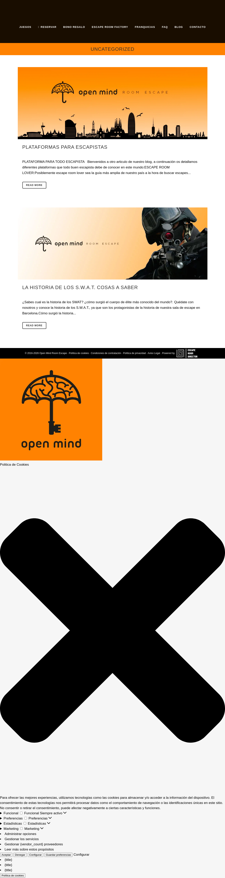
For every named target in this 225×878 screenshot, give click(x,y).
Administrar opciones (20, 834)
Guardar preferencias (58, 854)
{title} (8, 860)
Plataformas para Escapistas (65, 147)
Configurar (35, 854)
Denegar (20, 854)
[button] (112, 631)
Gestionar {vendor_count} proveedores (34, 844)
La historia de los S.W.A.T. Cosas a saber (80, 287)
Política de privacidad (134, 353)
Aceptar (6, 854)
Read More (34, 185)
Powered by (181, 353)
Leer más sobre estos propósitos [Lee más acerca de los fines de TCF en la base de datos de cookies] (29, 849)
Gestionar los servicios (22, 839)
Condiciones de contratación (106, 353)
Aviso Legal (154, 353)
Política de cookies (79, 353)
